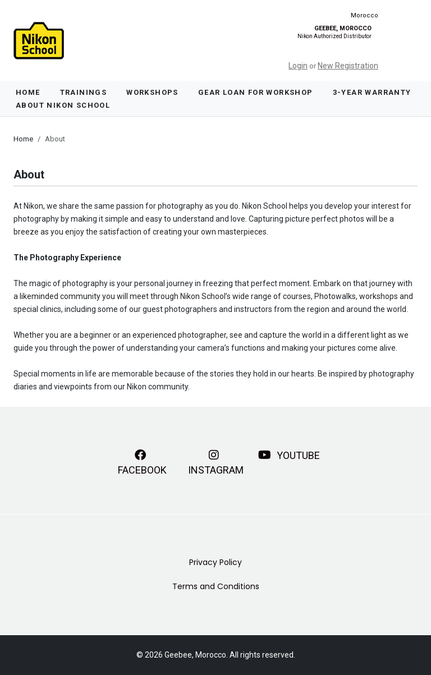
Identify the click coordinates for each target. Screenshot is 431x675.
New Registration (348, 65)
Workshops (152, 92)
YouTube (289, 455)
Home (28, 92)
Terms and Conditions (215, 586)
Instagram (216, 461)
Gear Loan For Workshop (255, 92)
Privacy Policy (215, 562)
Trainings (83, 92)
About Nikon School (63, 105)
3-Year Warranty (372, 92)
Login (298, 65)
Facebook (142, 461)
